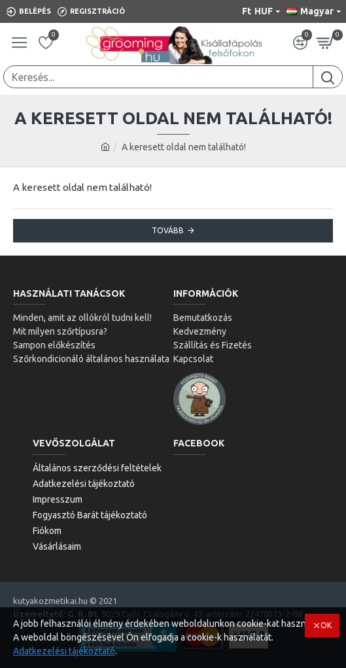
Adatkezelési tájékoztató (64, 651)
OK (326, 625)
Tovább (168, 230)
